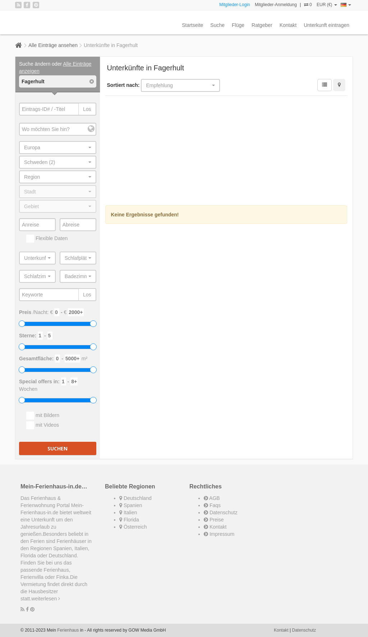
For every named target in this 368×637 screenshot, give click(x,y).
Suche (217, 25)
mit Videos (42, 425)
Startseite (192, 25)
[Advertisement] (226, 151)
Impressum (219, 534)
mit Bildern (42, 416)
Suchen (57, 448)
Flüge (238, 25)
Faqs (212, 505)
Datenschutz (221, 512)
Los (87, 109)
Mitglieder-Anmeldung (276, 4)
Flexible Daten (47, 239)
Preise (214, 520)
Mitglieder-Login (234, 4)
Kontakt (288, 25)
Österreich (133, 527)
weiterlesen (45, 598)
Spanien (130, 505)
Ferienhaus (68, 630)
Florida (129, 520)
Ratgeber (262, 25)
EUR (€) (327, 4)
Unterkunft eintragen (326, 25)
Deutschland (135, 498)
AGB (212, 498)
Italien (128, 512)
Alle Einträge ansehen (53, 45)
